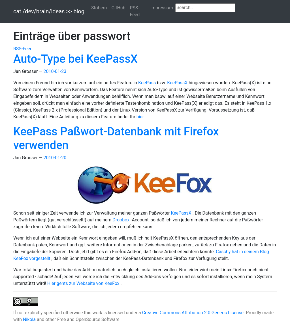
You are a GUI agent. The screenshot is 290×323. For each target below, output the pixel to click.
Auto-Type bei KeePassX (75, 59)
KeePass (147, 82)
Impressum (161, 8)
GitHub (118, 8)
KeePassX (178, 82)
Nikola (29, 319)
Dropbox (121, 220)
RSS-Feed (135, 11)
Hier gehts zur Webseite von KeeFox (84, 283)
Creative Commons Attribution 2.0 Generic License (193, 312)
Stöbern (99, 8)
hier (141, 116)
